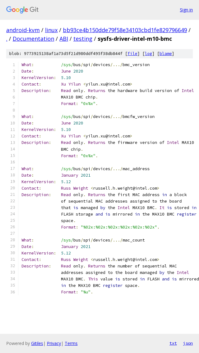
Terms (71, 343)
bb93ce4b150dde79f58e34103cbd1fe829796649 (125, 30)
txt (173, 343)
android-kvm (23, 30)
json (188, 343)
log (148, 53)
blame (166, 53)
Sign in (186, 10)
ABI (63, 38)
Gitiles (37, 343)
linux (51, 30)
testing (82, 38)
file (132, 53)
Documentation (33, 38)
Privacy (54, 343)
